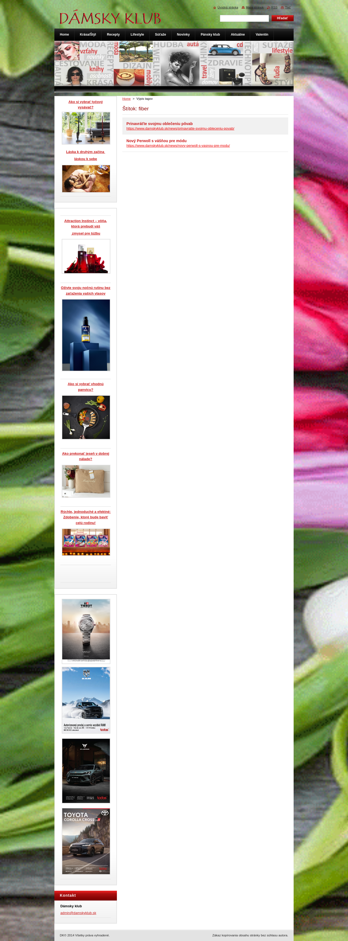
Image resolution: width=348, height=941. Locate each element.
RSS (274, 7)
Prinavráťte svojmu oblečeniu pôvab (159, 123)
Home (126, 98)
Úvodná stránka (227, 7)
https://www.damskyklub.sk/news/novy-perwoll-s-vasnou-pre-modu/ (178, 146)
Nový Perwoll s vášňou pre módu (156, 141)
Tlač (288, 7)
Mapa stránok (255, 7)
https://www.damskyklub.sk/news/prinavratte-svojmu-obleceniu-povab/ (180, 128)
